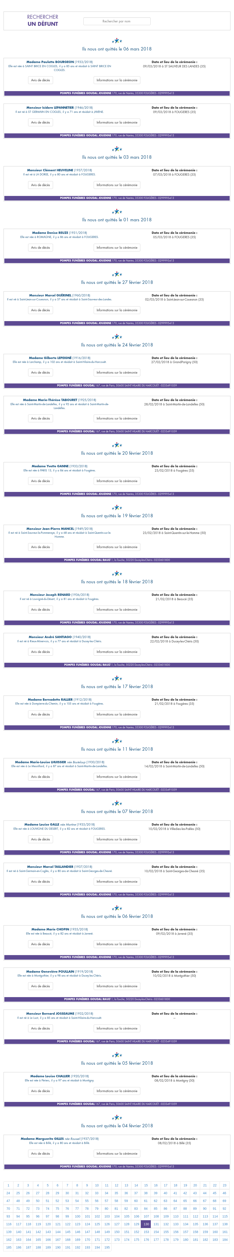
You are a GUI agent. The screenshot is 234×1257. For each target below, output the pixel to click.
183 (215, 1239)
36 (126, 1193)
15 (146, 1185)
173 (117, 1239)
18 (175, 1185)
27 (38, 1193)
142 (38, 1232)
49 (28, 1201)
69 (224, 1201)
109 (166, 1216)
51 (47, 1201)
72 (28, 1208)
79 (96, 1208)
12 (116, 1185)
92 (224, 1208)
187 (28, 1247)
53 (67, 1201)
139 (8, 1232)
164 (28, 1239)
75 (57, 1208)
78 (87, 1208)
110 (175, 1216)
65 (185, 1201)
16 (156, 1185)
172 (107, 1239)
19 (185, 1185)
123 (77, 1224)
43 (195, 1193)
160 (215, 1232)
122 (67, 1224)
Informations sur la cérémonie (117, 80)
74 (47, 1208)
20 (195, 1185)
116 (8, 1224)
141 (28, 1232)
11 (107, 1185)
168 (67, 1239)
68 (214, 1201)
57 (106, 1201)
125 (97, 1224)
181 (195, 1239)
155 (166, 1232)
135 (195, 1224)
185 (8, 1247)
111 (185, 1216)
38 (146, 1193)
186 (18, 1247)
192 (77, 1247)
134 (185, 1224)
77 (77, 1208)
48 (18, 1201)
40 (165, 1193)
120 (48, 1224)
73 (38, 1208)
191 (67, 1247)
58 (116, 1201)
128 (126, 1224)
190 (58, 1247)
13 (126, 1185)
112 (195, 1216)
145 (67, 1232)
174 (126, 1239)
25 (18, 1193)
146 (77, 1232)
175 (136, 1239)
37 (136, 1193)
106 (136, 1216)
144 (58, 1232)
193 (87, 1247)
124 (87, 1224)
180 (185, 1239)
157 (185, 1232)
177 (156, 1239)
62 (155, 1201)
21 (205, 1185)
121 (58, 1224)
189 (48, 1247)
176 (146, 1239)
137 (215, 1224)
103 (107, 1216)
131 (156, 1224)
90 (205, 1208)
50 (38, 1201)
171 (97, 1239)
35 (116, 1193)
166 (48, 1239)
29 (57, 1193)
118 (28, 1224)
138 (225, 1224)
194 (97, 1247)
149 (107, 1232)
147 (87, 1232)
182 (205, 1239)
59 (126, 1201)
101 (87, 1216)
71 (18, 1208)
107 (146, 1216)
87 (175, 1208)
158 (195, 1232)
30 (67, 1193)
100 (77, 1216)
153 (146, 1232)
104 (117, 1216)
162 (8, 1239)
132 (166, 1224)
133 (175, 1224)
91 (214, 1208)
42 (185, 1193)
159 (205, 1232)
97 (47, 1216)
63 (165, 1201)
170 (87, 1239)
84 (146, 1208)
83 (136, 1208)
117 (18, 1224)
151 (126, 1232)
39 (155, 1193)
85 (155, 1208)
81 (116, 1208)
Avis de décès (40, 80)
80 (106, 1208)
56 (96, 1201)
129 (136, 1224)
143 (48, 1232)
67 (205, 1201)
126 (107, 1224)
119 (38, 1224)
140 (18, 1232)
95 (28, 1216)
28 (47, 1193)
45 (214, 1193)
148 (97, 1232)
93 (8, 1216)
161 (225, 1232)
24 (8, 1193)
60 (136, 1201)
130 (146, 1224)
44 (205, 1193)
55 (87, 1201)
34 (106, 1193)
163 (18, 1239)
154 (156, 1232)
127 (117, 1224)
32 (87, 1193)
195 (107, 1247)
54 (77, 1201)
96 (38, 1216)
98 (57, 1216)
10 (97, 1185)
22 (215, 1185)
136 (205, 1224)
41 (175, 1193)
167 (58, 1239)
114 (215, 1216)
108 (156, 1216)
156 (175, 1232)
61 (146, 1201)
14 (136, 1185)
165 (38, 1239)
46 (224, 1193)
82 (126, 1208)
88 (185, 1208)
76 (67, 1208)
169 (77, 1239)
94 (18, 1216)
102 (97, 1216)
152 (136, 1232)
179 (175, 1239)
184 (225, 1239)
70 (8, 1208)
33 (96, 1193)
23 (224, 1185)
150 (117, 1232)
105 (126, 1216)
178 (166, 1239)
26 (28, 1193)
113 (205, 1216)
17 (166, 1185)
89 (195, 1208)
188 (38, 1247)
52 (57, 1201)
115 (225, 1216)
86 (165, 1208)
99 (67, 1216)
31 (77, 1193)
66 (195, 1201)
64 (175, 1201)
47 (8, 1201)
